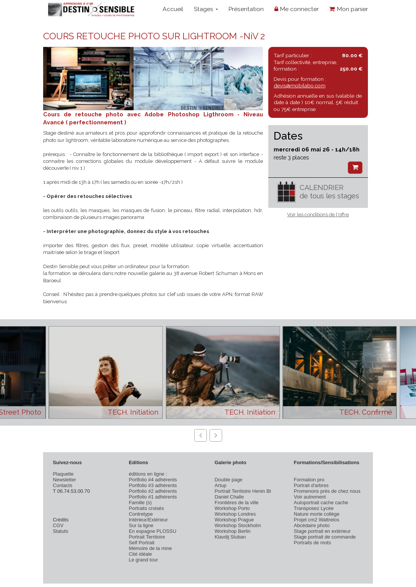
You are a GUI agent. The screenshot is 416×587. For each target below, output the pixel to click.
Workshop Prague (234, 520)
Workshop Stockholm (237, 525)
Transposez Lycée (314, 508)
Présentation (246, 9)
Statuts (60, 531)
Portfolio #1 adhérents (153, 497)
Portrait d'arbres (311, 485)
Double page (228, 479)
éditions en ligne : (148, 474)
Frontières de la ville (236, 502)
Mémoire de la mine (150, 548)
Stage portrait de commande (325, 537)
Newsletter (64, 479)
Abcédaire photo (312, 525)
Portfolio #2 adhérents (153, 491)
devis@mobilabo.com (300, 85)
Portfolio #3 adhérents (153, 485)
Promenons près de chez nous (327, 491)
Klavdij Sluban (230, 537)
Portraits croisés (146, 508)
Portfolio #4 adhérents (153, 479)
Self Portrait (141, 542)
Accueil (173, 9)
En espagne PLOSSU (152, 531)
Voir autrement (310, 497)
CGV (58, 525)
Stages (206, 9)
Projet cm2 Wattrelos (316, 520)
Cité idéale (140, 554)
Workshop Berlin (232, 531)
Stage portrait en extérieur (322, 531)
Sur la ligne (141, 525)
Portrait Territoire (147, 537)
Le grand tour (143, 560)
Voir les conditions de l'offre (318, 214)
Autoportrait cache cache (321, 502)
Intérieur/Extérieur (148, 520)
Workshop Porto (232, 508)
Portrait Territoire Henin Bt (242, 491)
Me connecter (296, 9)
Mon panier (348, 9)
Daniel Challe (229, 497)
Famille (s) (140, 502)
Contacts (63, 485)
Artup (220, 485)
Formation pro (309, 479)
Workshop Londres (235, 514)
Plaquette (63, 474)
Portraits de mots (312, 542)
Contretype (141, 514)
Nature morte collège (317, 514)
